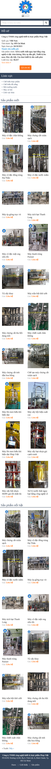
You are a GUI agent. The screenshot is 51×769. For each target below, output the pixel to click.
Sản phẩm (35, 765)
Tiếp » (11, 748)
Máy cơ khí (7, 90)
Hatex (14, 765)
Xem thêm (6, 63)
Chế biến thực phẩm (11, 82)
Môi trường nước (10, 87)
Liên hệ (25, 68)
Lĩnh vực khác (9, 93)
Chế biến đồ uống (10, 84)
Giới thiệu (24, 765)
